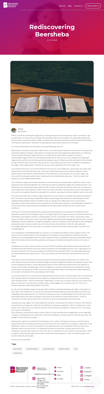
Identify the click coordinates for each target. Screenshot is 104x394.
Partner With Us (93, 6)
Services (62, 6)
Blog (70, 6)
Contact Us (78, 6)
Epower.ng (90, 386)
